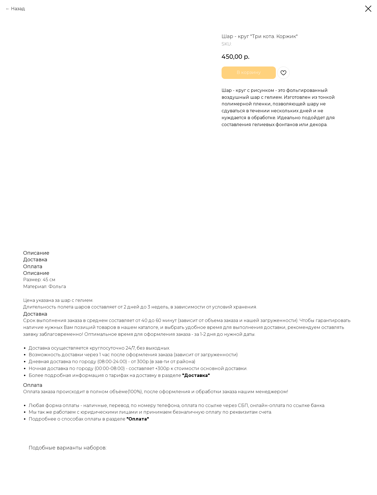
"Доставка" (196, 375)
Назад (18, 8)
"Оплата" (137, 419)
